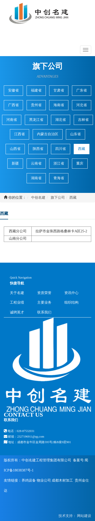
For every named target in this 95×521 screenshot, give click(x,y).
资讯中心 (71, 293)
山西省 (15, 149)
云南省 (36, 163)
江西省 (19, 134)
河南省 (11, 120)
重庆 (79, 163)
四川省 (60, 149)
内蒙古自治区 (47, 134)
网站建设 (83, 516)
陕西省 (38, 149)
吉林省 (83, 120)
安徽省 (13, 90)
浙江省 (58, 163)
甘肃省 (58, 90)
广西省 (13, 105)
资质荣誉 (44, 293)
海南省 (58, 105)
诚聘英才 (17, 312)
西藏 (81, 149)
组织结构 (71, 302)
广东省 (81, 90)
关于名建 (17, 293)
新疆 (15, 163)
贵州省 (36, 105)
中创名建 (38, 197)
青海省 (58, 178)
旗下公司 (58, 197)
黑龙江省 (36, 120)
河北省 (81, 105)
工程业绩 (17, 302)
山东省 (75, 134)
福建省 (36, 90)
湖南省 (36, 178)
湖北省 (60, 120)
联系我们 (44, 312)
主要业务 (44, 302)
